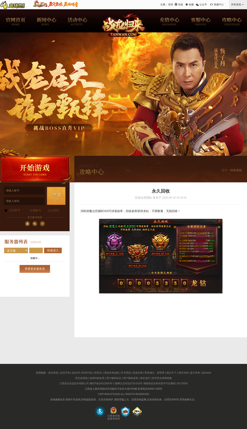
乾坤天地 (87, 372)
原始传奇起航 (111, 372)
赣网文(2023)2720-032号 (128, 383)
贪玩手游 (65, 372)
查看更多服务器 (35, 268)
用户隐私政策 (130, 378)
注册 (162, 4)
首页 (224, 170)
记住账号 (14, 210)
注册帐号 (35, 210)
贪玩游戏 (53, 372)
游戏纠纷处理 (97, 378)
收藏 (191, 4)
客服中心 (219, 4)
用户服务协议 (113, 378)
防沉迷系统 (81, 378)
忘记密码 (53, 210)
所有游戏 (236, 4)
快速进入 (53, 250)
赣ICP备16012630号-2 (102, 383)
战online (206, 372)
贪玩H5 (76, 372)
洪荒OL (98, 372)
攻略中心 (231, 20)
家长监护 (145, 378)
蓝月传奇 (195, 372)
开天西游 (126, 372)
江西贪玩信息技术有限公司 (74, 383)
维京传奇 (183, 372)
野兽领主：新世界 (154, 372)
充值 (180, 4)
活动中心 (77, 20)
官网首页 (15, 20)
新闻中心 (46, 20)
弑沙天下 (171, 372)
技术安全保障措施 (162, 378)
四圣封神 (138, 372)
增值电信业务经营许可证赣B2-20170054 (165, 383)
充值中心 (169, 20)
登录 (170, 4)
